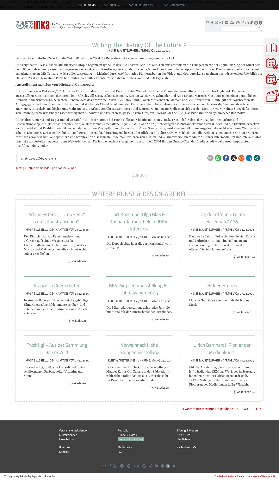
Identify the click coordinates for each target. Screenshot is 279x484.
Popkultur (123, 430)
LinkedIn (249, 158)
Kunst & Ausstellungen (40, 229)
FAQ (120, 451)
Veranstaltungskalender (73, 430)
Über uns (64, 447)
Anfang (20, 168)
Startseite (220, 476)
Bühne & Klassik (127, 435)
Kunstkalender (68, 435)
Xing (257, 158)
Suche (230, 476)
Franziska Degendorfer (57, 285)
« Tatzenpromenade (37, 168)
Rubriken (90, 5)
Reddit (241, 158)
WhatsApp (218, 158)
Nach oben (183, 447)
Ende (73, 168)
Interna (114, 5)
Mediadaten (125, 447)
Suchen (261, 29)
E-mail (210, 158)
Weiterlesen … (81, 261)
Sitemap (241, 476)
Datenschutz (268, 476)
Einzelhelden (67, 439)
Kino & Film (183, 435)
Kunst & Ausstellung (131, 439)
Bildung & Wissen (187, 430)
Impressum (254, 476)
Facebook (226, 158)
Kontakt (64, 451)
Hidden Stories (222, 285)
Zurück (139, 175)
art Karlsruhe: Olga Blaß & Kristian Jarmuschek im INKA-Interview (139, 221)
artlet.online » (60, 168)
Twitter (234, 158)
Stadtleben (183, 439)
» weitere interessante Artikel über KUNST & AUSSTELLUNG (223, 409)
